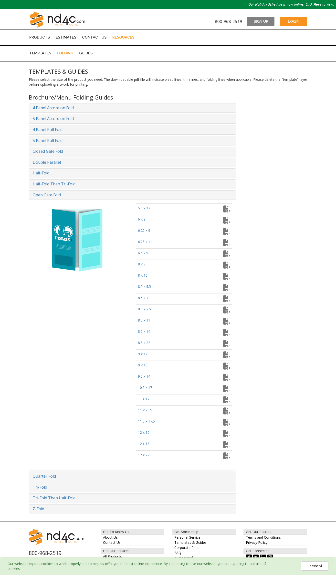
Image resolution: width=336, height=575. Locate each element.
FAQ (177, 552)
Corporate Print (186, 547)
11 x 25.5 (145, 410)
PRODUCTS (39, 37)
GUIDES (86, 53)
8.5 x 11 (144, 320)
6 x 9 (142, 219)
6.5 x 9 (143, 253)
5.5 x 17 (144, 208)
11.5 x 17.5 (146, 421)
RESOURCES (123, 37)
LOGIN (293, 21)
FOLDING (65, 53)
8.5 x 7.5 (144, 309)
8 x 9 (142, 264)
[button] (132, 108)
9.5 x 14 (144, 376)
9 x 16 (142, 365)
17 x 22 (143, 455)
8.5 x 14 (144, 331)
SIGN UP (261, 21)
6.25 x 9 (144, 230)
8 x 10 (142, 275)
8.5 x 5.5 (144, 286)
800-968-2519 (228, 21)
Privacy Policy (256, 542)
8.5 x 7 (143, 297)
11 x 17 (143, 398)
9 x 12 (142, 354)
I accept (314, 566)
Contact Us (112, 542)
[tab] (132, 108)
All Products (112, 556)
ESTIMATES (66, 37)
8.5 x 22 (144, 342)
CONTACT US (94, 37)
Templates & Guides (190, 542)
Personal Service (187, 537)
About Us (110, 537)
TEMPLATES (40, 53)
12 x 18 (143, 443)
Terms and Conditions (263, 537)
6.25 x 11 (145, 241)
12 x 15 (143, 432)
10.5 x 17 (145, 387)
